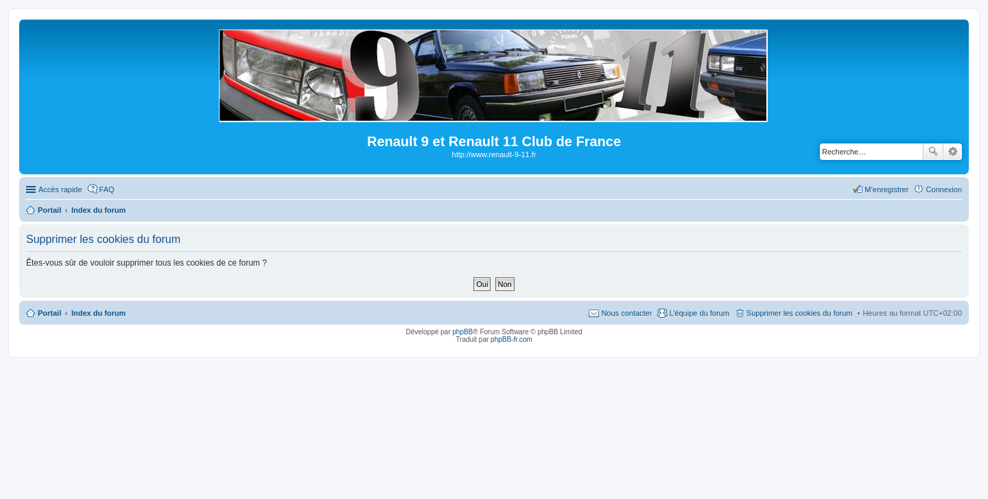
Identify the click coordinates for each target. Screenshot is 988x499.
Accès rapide (60, 189)
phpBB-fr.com (511, 339)
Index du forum (98, 313)
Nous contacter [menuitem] (626, 313)
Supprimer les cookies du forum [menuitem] (799, 313)
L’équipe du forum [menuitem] (699, 313)
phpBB (462, 332)
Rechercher (933, 151)
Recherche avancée (952, 151)
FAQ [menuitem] (107, 189)
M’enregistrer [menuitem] (886, 189)
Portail (49, 210)
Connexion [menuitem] (944, 189)
